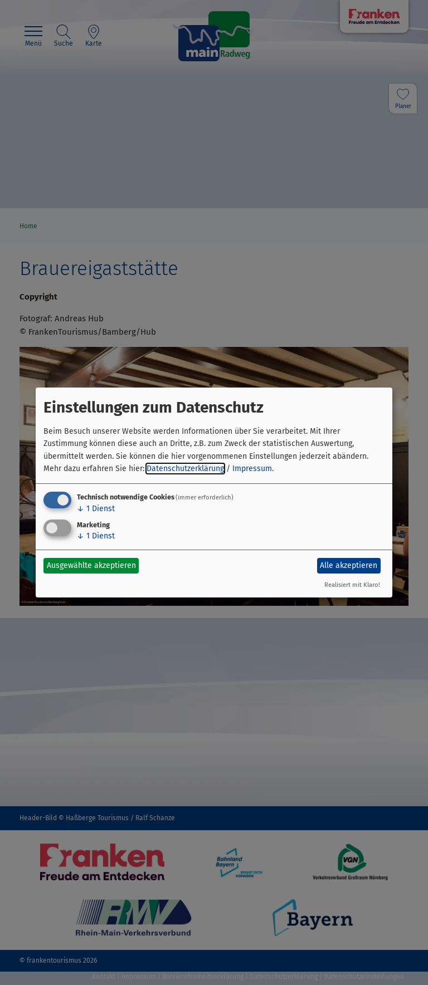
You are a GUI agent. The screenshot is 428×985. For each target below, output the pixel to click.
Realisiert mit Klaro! (352, 585)
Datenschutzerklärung (185, 468)
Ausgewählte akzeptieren (91, 565)
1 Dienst (96, 508)
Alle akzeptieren (348, 565)
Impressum (252, 468)
